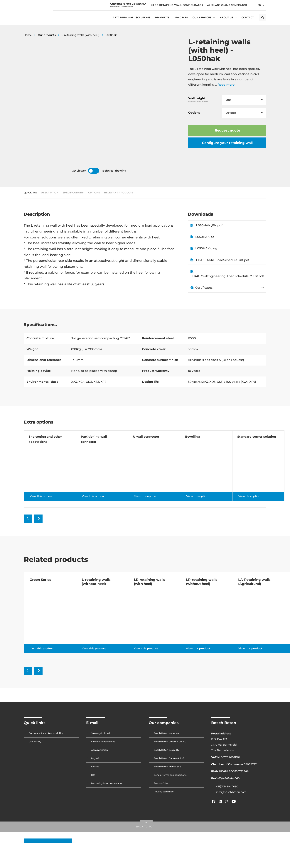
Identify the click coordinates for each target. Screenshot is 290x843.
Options (94, 192)
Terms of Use (161, 783)
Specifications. (73, 192)
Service (95, 766)
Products (162, 17)
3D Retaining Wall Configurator (177, 5)
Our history (35, 741)
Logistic (95, 758)
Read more (226, 84)
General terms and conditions (170, 775)
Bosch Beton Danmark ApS (169, 758)
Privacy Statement (164, 791)
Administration (99, 750)
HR (93, 775)
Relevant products (118, 192)
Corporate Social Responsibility (46, 733)
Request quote (227, 130)
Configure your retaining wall (227, 143)
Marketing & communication (107, 783)
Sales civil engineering (103, 741)
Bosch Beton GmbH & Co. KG (170, 741)
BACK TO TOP (145, 826)
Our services (202, 17)
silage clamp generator (227, 5)
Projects (181, 17)
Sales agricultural (100, 733)
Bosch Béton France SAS (167, 766)
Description (49, 192)
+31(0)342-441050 (227, 786)
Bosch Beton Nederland (167, 733)
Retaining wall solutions (131, 17)
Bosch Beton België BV (166, 750)
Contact (248, 17)
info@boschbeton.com (231, 792)
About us (226, 17)
